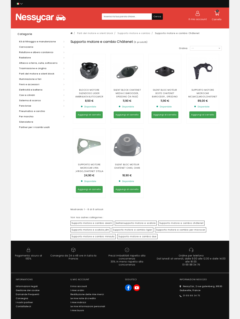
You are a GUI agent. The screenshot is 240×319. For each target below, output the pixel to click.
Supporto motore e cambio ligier (132, 199)
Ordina (183, 48)
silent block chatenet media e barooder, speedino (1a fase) (127, 93)
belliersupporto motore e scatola (136, 192)
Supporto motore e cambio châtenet (181, 192)
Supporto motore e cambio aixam (92, 192)
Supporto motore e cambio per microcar (180, 199)
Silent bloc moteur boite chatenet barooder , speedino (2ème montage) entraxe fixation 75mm (165, 96)
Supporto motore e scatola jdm (90, 199)
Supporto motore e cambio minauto (93, 206)
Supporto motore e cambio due (137, 206)
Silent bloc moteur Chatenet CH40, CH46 (127, 135)
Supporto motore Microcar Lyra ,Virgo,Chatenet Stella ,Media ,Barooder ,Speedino (89, 140)
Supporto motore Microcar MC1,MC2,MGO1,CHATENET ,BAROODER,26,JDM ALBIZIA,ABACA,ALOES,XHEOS (202, 98)
